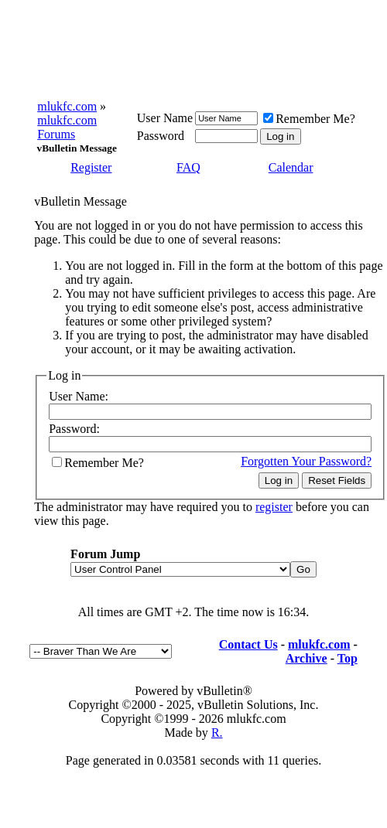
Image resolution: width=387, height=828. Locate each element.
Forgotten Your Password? (306, 461)
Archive (306, 658)
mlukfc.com (67, 106)
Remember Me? (309, 118)
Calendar (291, 167)
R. (217, 732)
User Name (165, 117)
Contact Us (248, 644)
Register (90, 167)
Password (160, 135)
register (274, 506)
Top (347, 658)
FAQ (188, 167)
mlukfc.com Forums (67, 127)
